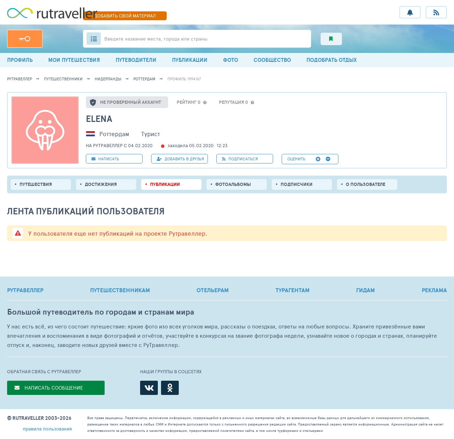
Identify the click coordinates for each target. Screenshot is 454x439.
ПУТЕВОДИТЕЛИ (136, 60)
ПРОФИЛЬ (20, 60)
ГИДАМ (365, 290)
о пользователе (365, 184)
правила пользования (47, 428)
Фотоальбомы (233, 184)
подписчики (296, 184)
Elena (99, 118)
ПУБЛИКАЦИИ (189, 60)
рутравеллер (19, 78)
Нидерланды (108, 78)
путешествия (36, 184)
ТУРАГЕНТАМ (293, 290)
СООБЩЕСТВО (272, 60)
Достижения (101, 184)
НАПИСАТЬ (105, 158)
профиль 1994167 (184, 78)
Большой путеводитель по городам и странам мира (100, 311)
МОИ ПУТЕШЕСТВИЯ (74, 60)
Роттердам (144, 78)
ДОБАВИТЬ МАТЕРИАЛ (125, 15)
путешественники (63, 78)
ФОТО (230, 60)
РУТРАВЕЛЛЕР (25, 290)
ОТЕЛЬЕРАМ (212, 290)
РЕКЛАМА (434, 290)
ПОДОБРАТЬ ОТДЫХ (331, 60)
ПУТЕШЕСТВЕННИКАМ (120, 290)
